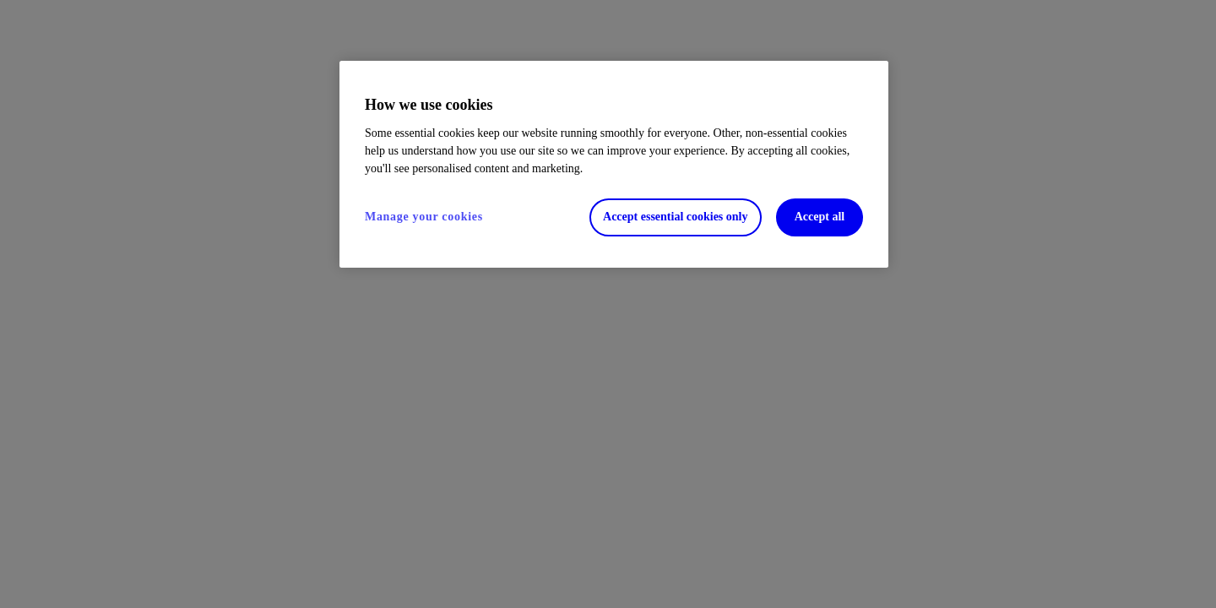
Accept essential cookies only (675, 216)
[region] (613, 164)
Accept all (819, 216)
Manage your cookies (424, 216)
